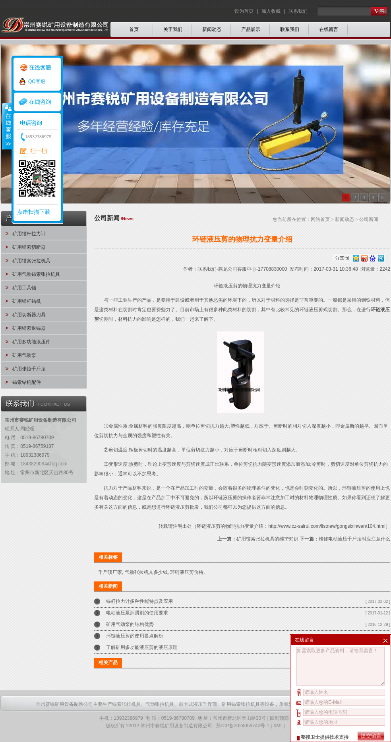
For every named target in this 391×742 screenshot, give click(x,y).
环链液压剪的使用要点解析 (134, 636)
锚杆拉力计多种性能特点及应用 (139, 601)
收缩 (6, 126)
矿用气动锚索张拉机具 (36, 274)
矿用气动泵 (24, 355)
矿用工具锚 (24, 288)
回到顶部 (279, 718)
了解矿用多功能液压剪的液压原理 (142, 647)
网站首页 (320, 219)
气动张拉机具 (159, 704)
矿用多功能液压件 (31, 342)
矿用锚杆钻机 (26, 301)
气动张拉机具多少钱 (146, 572)
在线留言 (328, 29)
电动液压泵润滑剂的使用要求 (137, 613)
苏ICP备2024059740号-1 (242, 725)
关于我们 (172, 29)
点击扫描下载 (33, 212)
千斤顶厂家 (110, 572)
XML (278, 725)
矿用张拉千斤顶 (29, 369)
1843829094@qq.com (43, 464)
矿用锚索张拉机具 (31, 260)
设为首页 (244, 11)
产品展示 (250, 29)
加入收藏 (271, 11)
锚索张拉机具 (126, 704)
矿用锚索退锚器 (29, 328)
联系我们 (298, 11)
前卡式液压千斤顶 (198, 704)
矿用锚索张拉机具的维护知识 (267, 539)
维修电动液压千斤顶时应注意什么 (354, 539)
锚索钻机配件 (26, 382)
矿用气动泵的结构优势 (130, 624)
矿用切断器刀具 (29, 315)
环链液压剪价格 (186, 572)
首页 (134, 29)
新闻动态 (211, 29)
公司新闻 (368, 219)
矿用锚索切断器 (29, 247)
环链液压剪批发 (182, 507)
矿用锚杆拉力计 (29, 233)
